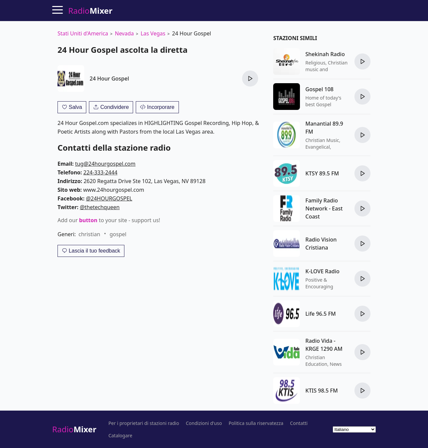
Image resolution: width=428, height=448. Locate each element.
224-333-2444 (100, 172)
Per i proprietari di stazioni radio (143, 423)
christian (89, 234)
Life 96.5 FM (320, 313)
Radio (74, 429)
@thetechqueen (100, 207)
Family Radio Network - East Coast (324, 208)
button (88, 220)
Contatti (299, 423)
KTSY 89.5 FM (322, 173)
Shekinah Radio (325, 54)
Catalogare (120, 436)
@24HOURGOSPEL (109, 198)
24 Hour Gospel (109, 78)
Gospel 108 (319, 89)
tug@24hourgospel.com (105, 163)
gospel (118, 234)
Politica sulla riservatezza (256, 423)
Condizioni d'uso (204, 423)
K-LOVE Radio (322, 271)
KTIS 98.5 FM (321, 390)
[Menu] (57, 9)
